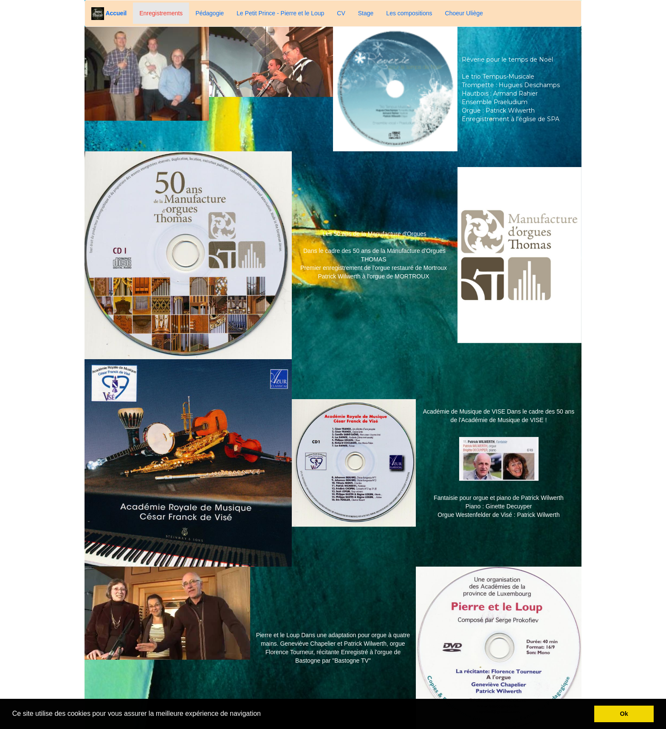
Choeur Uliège (464, 13)
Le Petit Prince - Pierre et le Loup (280, 13)
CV (341, 13)
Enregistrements (161, 13)
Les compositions (409, 13)
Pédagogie (209, 13)
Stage (366, 13)
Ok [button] (624, 713)
